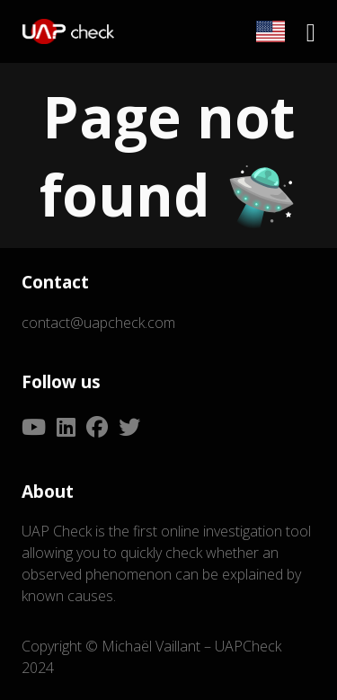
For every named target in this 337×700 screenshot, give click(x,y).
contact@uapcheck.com (98, 322)
